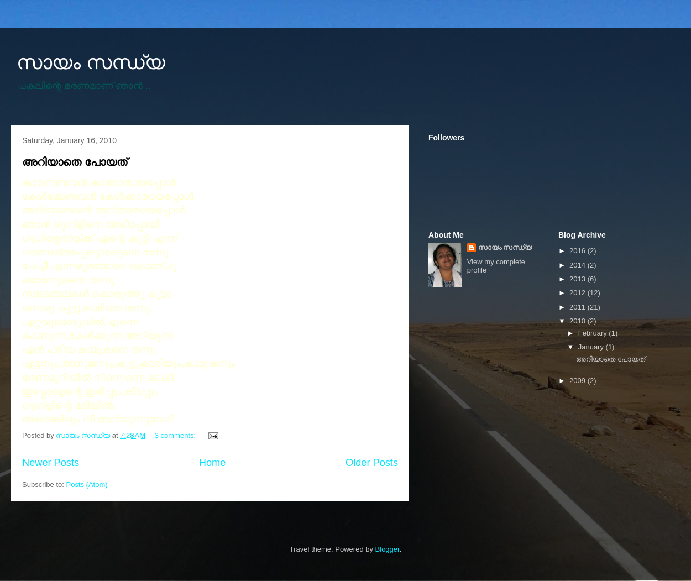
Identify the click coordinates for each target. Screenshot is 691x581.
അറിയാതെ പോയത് (74, 162)
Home (212, 462)
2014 (578, 265)
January (592, 347)
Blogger (387, 549)
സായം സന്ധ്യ (91, 62)
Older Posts (372, 462)
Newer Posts (50, 462)
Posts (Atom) (87, 484)
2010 (578, 321)
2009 (578, 380)
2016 (578, 251)
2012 (578, 293)
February (593, 333)
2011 (578, 307)
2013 (578, 279)
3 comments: (176, 435)
